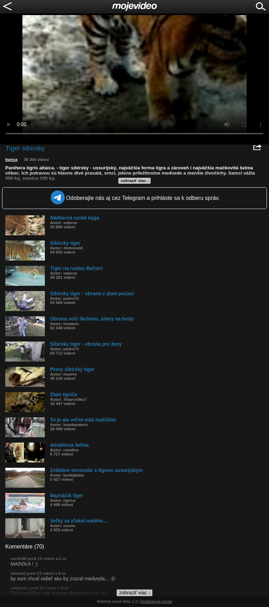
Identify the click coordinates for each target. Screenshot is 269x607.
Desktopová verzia (156, 601)
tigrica (11, 159)
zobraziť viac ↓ (135, 180)
